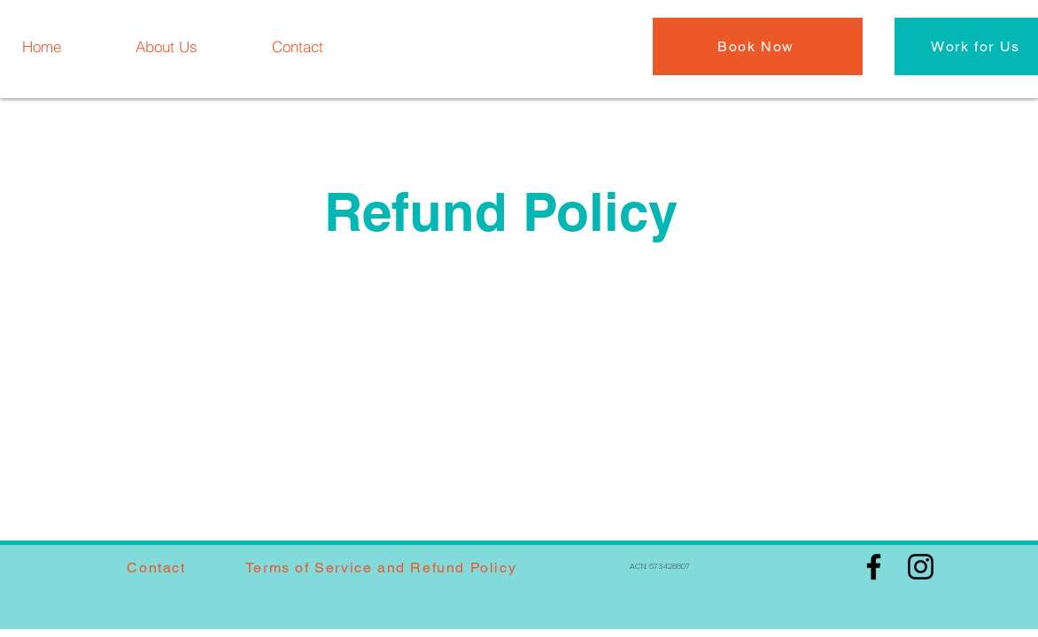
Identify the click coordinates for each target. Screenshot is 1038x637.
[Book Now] (758, 46)
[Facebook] (873, 566)
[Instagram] (920, 566)
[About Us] (166, 46)
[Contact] (297, 46)
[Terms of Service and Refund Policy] (382, 567)
